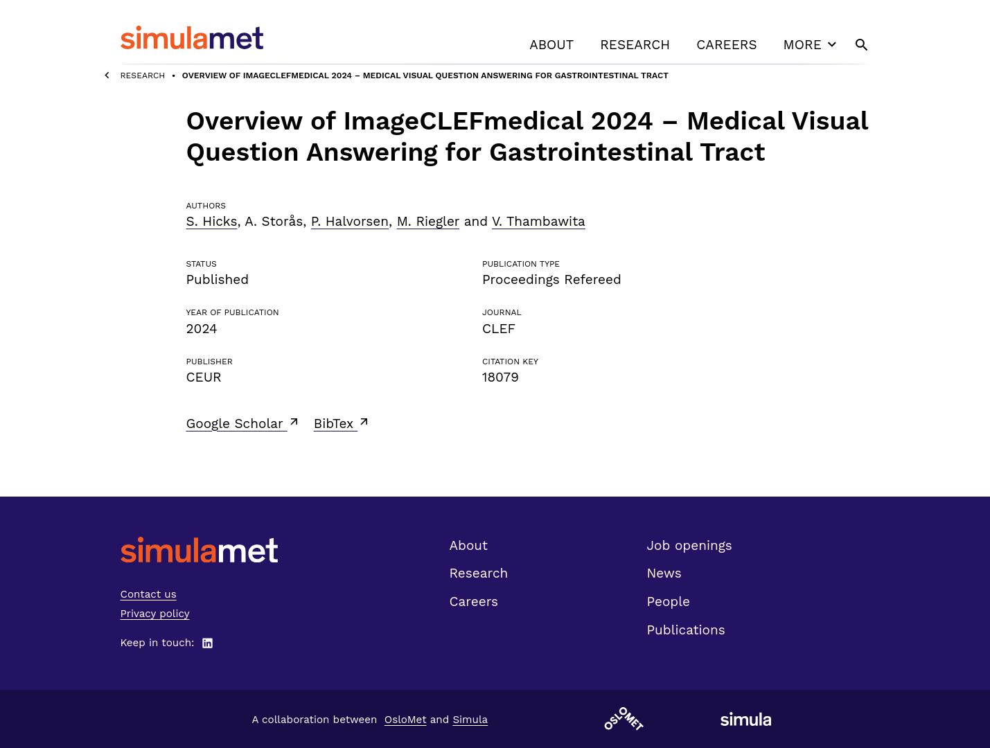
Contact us (149, 594)
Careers (726, 45)
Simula (470, 719)
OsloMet (405, 719)
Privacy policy (155, 613)
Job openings (689, 545)
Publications (686, 630)
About (551, 45)
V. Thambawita (538, 221)
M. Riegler (428, 221)
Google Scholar (243, 423)
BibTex (342, 423)
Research (635, 45)
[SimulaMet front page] (199, 549)
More (812, 44)
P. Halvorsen (350, 221)
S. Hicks (212, 221)
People (668, 601)
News (664, 573)
